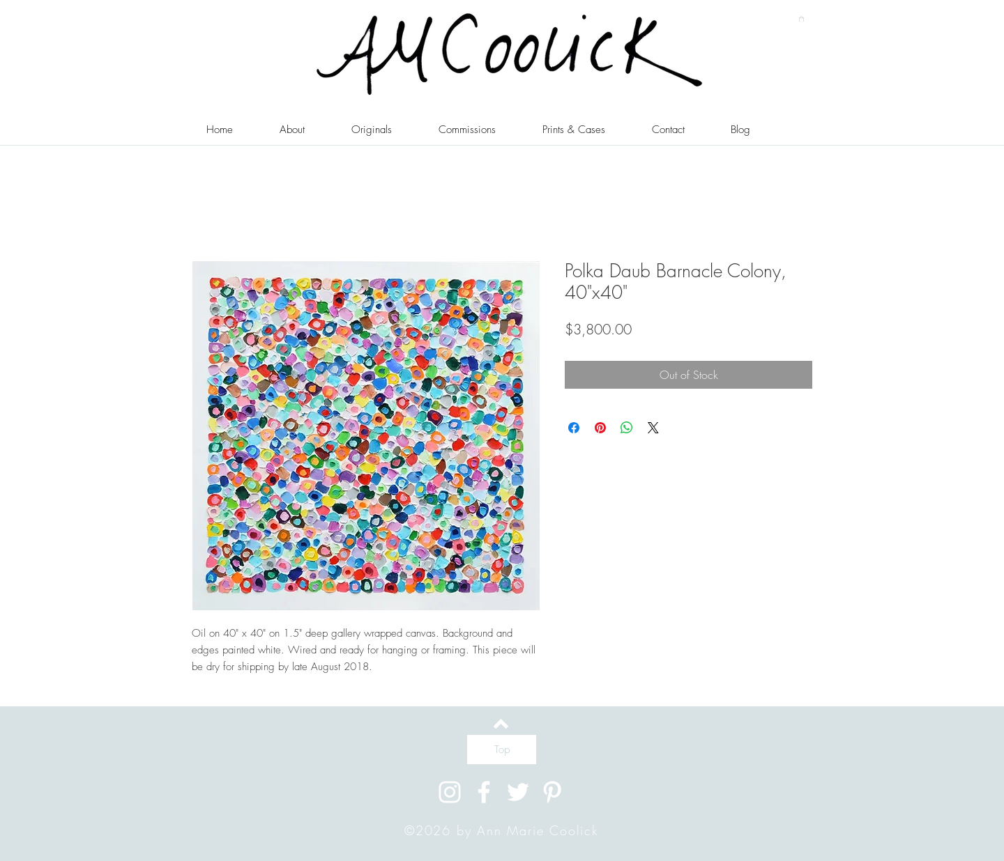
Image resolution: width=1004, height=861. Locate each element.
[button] (801, 19)
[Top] (501, 749)
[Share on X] (653, 427)
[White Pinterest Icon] (552, 792)
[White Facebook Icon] (484, 792)
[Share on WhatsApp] (626, 427)
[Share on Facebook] (573, 427)
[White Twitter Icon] (518, 792)
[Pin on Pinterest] (600, 427)
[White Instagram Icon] (449, 792)
